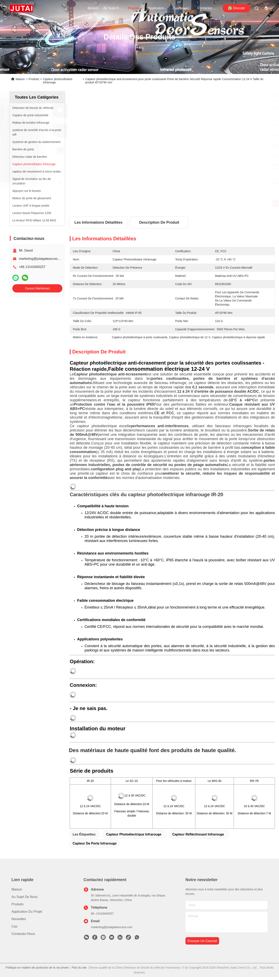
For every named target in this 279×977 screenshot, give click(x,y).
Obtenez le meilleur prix (214, 203)
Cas (14, 926)
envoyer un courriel (202, 941)
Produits (34, 79)
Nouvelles (18, 919)
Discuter (236, 8)
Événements (182, 8)
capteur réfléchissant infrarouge (198, 834)
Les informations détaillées (98, 222)
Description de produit (159, 222)
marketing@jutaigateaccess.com (42, 258)
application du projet (158, 8)
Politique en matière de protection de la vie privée (37, 967)
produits (135, 8)
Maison (93, 8)
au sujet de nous (113, 8)
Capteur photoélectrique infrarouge (133, 834)
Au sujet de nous (24, 897)
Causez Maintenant (37, 288)
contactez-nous (207, 8)
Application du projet (26, 911)
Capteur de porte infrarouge (95, 843)
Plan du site (79, 967)
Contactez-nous (23, 934)
